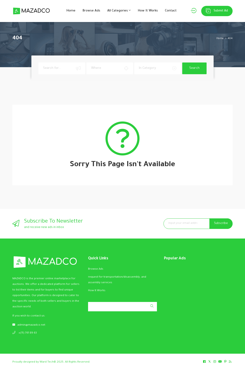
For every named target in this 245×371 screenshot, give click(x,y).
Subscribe (221, 223)
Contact (171, 11)
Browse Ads (91, 11)
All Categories (119, 10)
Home (70, 11)
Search (194, 68)
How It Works (148, 11)
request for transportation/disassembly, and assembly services (117, 280)
